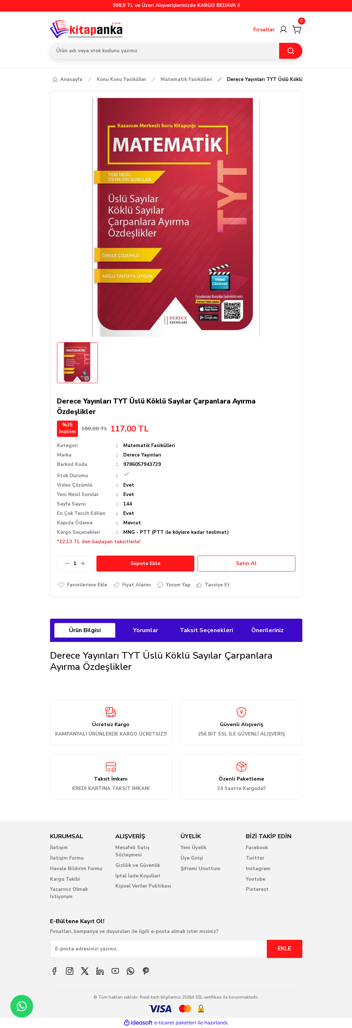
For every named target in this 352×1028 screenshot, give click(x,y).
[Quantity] (75, 564)
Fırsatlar (264, 29)
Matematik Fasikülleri (149, 445)
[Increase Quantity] (86, 564)
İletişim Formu (67, 858)
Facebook (257, 847)
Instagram (258, 868)
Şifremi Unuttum (200, 868)
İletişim (59, 847)
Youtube (255, 879)
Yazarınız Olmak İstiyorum (69, 893)
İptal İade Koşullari (137, 876)
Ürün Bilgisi (85, 630)
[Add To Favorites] (83, 585)
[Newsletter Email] (176, 949)
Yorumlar (145, 630)
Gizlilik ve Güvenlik (137, 865)
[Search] (176, 51)
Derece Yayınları (142, 455)
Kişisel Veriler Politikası (143, 886)
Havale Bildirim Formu (76, 868)
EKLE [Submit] (284, 949)
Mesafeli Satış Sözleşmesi (132, 851)
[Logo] (86, 29)
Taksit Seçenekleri (206, 630)
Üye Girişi (192, 858)
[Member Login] (283, 29)
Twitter (255, 858)
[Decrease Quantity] (63, 564)
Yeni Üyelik (193, 847)
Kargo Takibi (65, 879)
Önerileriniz (267, 630)
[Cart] (297, 29)
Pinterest (257, 889)
